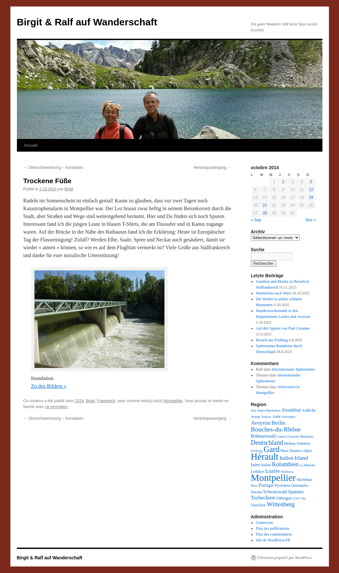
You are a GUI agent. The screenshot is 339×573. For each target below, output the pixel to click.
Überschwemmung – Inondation (53, 167)
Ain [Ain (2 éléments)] (253, 410)
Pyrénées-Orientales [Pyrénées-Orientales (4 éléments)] (291, 485)
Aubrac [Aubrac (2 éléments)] (266, 416)
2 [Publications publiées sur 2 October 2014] (283, 182)
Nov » (311, 220)
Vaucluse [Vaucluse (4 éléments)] (258, 505)
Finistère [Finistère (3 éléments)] (303, 443)
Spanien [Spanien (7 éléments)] (296, 491)
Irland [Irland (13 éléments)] (301, 458)
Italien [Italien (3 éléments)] (266, 465)
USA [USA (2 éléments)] (296, 498)
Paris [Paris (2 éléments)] (254, 485)
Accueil (31, 145)
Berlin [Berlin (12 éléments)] (278, 423)
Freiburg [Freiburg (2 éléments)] (257, 451)
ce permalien (56, 406)
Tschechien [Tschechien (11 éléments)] (263, 498)
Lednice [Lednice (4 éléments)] (257, 471)
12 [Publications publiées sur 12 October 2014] (311, 189)
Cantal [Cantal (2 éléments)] (281, 436)
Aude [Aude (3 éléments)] (276, 416)
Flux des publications (272, 528)
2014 (79, 401)
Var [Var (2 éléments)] (303, 498)
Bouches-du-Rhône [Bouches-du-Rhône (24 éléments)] (276, 429)
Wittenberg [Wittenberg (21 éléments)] (280, 504)
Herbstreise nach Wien (273, 293)
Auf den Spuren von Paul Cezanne (283, 328)
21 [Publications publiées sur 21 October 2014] (265, 205)
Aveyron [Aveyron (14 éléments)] (260, 422)
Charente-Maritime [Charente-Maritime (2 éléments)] (300, 436)
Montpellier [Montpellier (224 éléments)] (273, 477)
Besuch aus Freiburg (272, 340)
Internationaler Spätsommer (293, 369)
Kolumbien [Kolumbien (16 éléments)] (285, 464)
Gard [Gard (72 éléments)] (272, 449)
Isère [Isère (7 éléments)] (255, 464)
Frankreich (106, 401)
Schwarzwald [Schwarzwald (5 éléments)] (275, 491)
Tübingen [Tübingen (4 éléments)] (284, 498)
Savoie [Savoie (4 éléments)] (256, 492)
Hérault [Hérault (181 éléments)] (265, 457)
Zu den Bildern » (49, 386)
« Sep (256, 220)
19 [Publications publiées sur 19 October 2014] (311, 197)
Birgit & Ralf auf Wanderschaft (87, 22)
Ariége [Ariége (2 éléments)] (255, 416)
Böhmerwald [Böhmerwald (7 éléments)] (263, 436)
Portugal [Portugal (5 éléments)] (266, 485)
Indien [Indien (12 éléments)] (286, 458)
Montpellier (173, 401)
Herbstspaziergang (212, 167)
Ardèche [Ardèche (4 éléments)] (309, 410)
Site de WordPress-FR (273, 540)
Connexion (264, 522)
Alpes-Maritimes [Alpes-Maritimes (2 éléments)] (268, 410)
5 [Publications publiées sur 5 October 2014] (311, 182)
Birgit (68, 189)
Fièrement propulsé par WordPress (284, 557)
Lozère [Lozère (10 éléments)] (272, 471)
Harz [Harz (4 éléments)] (284, 450)
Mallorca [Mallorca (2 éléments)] (287, 471)
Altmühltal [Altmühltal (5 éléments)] (291, 410)
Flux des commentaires (274, 534)
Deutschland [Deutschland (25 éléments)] (267, 442)
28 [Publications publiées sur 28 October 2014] (265, 213)
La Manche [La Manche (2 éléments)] (307, 465)
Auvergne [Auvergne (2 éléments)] (288, 416)
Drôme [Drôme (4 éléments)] (290, 443)
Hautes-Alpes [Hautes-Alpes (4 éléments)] (301, 450)
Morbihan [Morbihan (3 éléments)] (304, 479)
